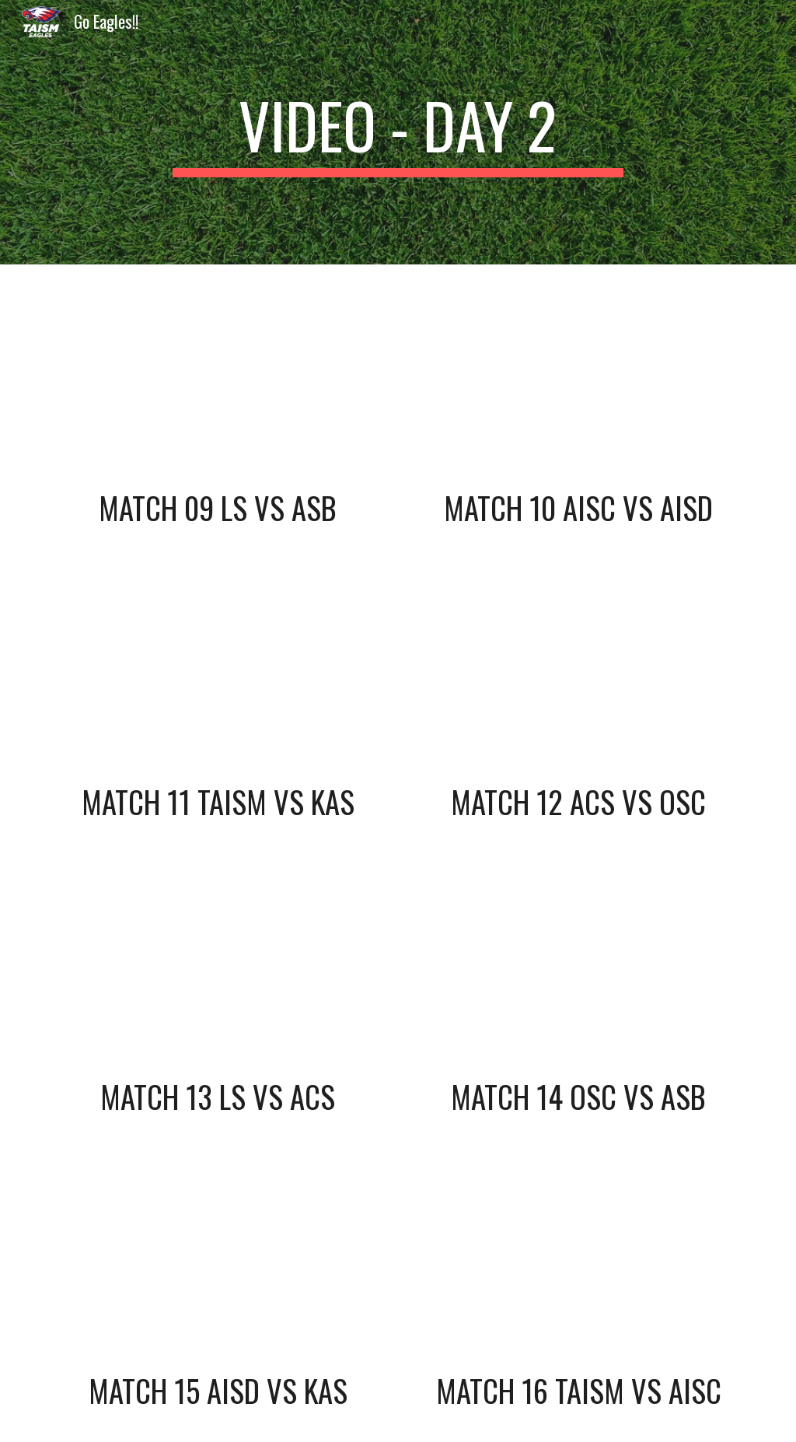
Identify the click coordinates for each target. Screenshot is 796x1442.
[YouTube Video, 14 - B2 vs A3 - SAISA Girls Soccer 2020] (578, 968)
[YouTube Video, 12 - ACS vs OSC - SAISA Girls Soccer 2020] (578, 674)
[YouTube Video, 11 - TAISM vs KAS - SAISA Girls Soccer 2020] (218, 674)
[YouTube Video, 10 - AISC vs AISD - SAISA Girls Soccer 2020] (578, 379)
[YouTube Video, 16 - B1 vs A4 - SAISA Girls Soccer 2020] (578, 1263)
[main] (397, 132)
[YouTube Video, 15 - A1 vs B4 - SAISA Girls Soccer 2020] (218, 1263)
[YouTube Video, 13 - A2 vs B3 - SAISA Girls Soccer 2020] (218, 968)
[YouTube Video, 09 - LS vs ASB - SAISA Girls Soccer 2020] (218, 379)
